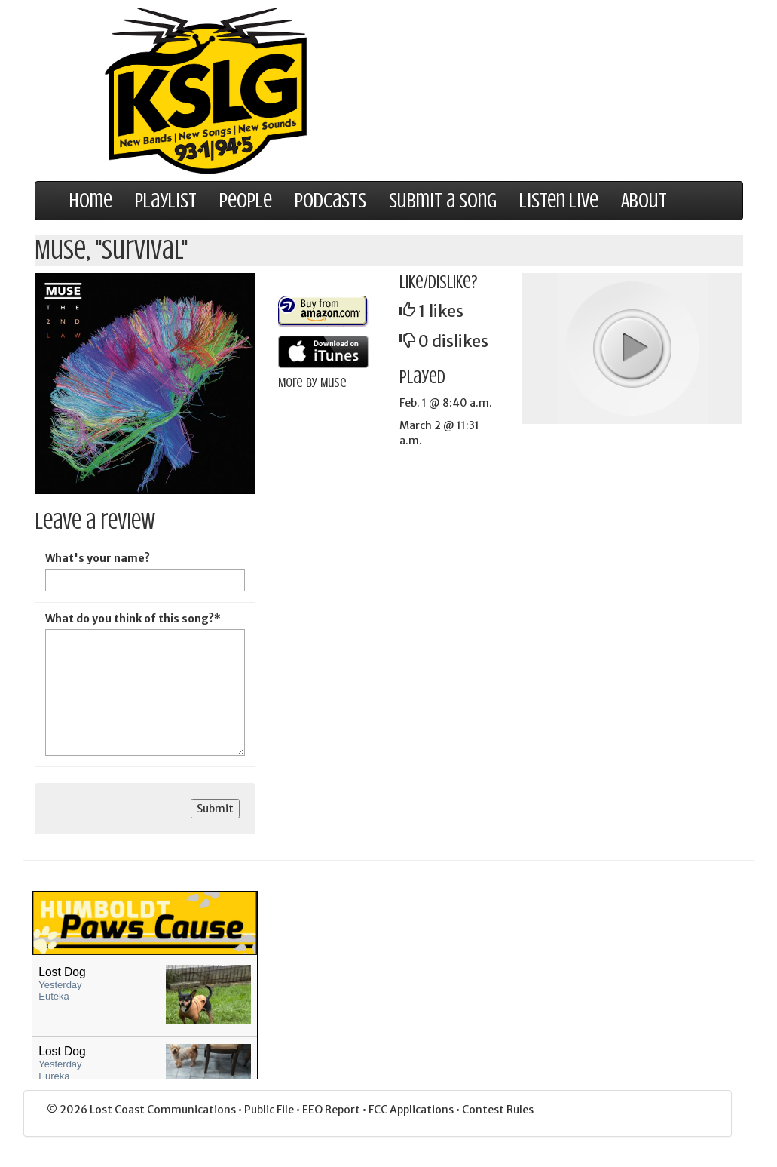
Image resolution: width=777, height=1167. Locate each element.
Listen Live (558, 201)
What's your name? (97, 558)
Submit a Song (443, 201)
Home (90, 201)
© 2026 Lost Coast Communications (142, 1109)
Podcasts (330, 201)
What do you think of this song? (133, 618)
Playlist (166, 201)
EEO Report (332, 1109)
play (631, 348)
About (644, 201)
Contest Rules (498, 1109)
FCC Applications (412, 1109)
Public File (270, 1109)
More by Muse (312, 382)
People (245, 201)
